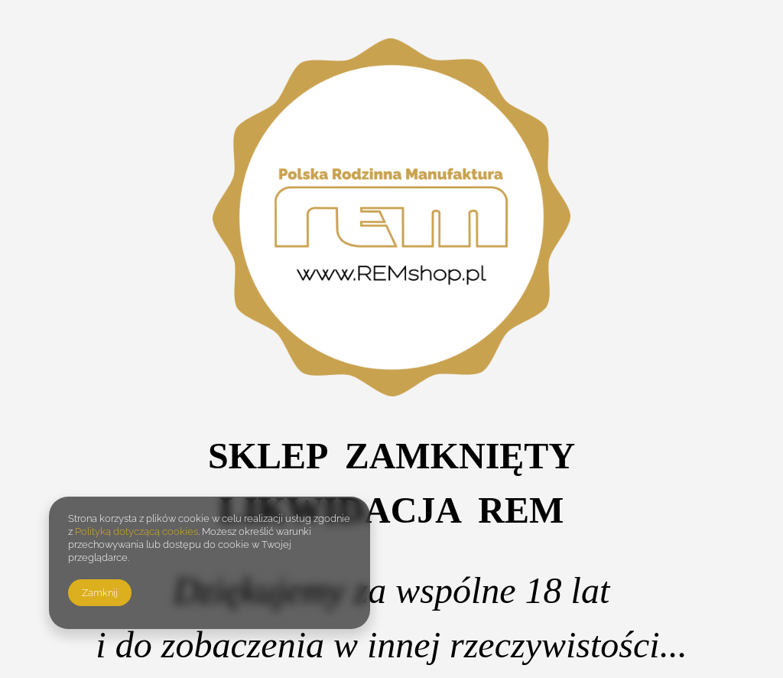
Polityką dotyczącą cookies (136, 531)
